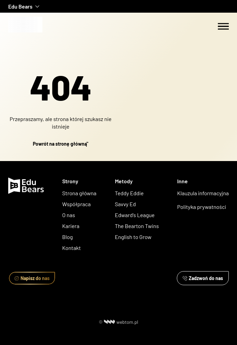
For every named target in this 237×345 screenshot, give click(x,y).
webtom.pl (121, 322)
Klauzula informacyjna (203, 193)
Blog (67, 237)
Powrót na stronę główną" (60, 144)
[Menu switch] (223, 26)
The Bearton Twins (137, 226)
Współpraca (76, 204)
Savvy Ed (125, 204)
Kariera (70, 226)
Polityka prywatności (201, 206)
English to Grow (133, 237)
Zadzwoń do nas (203, 278)
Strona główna (79, 193)
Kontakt (71, 247)
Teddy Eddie (129, 193)
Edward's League (135, 215)
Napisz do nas (32, 278)
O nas (69, 215)
